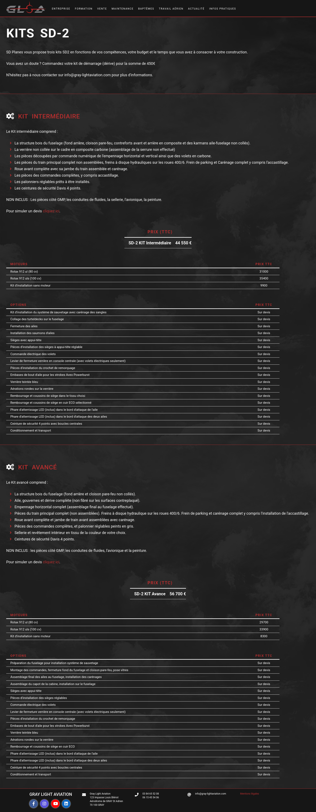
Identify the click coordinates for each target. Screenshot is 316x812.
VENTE (102, 8)
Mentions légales (249, 793)
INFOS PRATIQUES (222, 8)
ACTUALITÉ (196, 8)
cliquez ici (51, 211)
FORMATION (83, 8)
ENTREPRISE (61, 8)
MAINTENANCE (123, 8)
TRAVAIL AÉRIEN (171, 8)
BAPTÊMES (146, 8)
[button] (33, 804)
